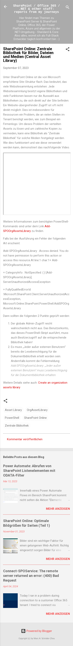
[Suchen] (67, 8)
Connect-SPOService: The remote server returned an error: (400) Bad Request (31, 575)
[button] (67, 50)
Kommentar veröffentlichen (24, 439)
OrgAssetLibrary (37, 410)
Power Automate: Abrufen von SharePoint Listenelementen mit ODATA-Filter (29, 470)
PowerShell (12, 418)
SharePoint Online (35, 418)
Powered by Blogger (36, 631)
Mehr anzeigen (58, 509)
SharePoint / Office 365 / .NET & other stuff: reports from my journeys (36, 9)
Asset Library (13, 410)
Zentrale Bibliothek (17, 425)
